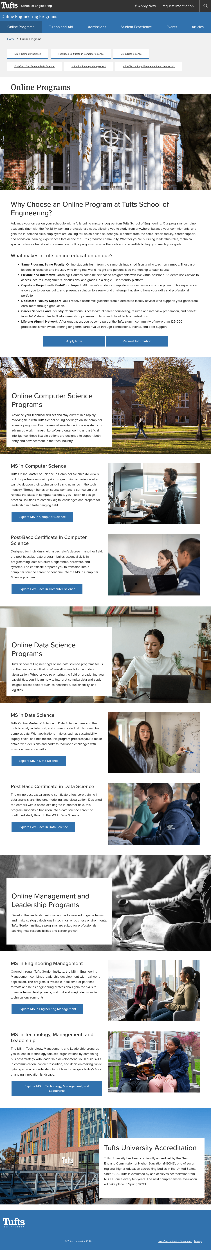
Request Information (137, 341)
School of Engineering (36, 6)
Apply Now (74, 341)
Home (11, 39)
